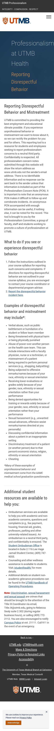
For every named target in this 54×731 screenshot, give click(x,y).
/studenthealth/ (22, 567)
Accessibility (26, 659)
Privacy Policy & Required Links (26, 654)
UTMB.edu (15, 644)
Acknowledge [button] (13, 723)
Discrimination (19, 593)
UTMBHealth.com (33, 644)
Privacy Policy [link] (26, 718)
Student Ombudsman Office (23, 545)
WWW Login (24, 679)
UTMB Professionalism (14, 3)
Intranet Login (40, 679)
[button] (48, 16)
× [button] (46, 711)
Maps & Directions (26, 649)
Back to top (27, 637)
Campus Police (12, 622)
